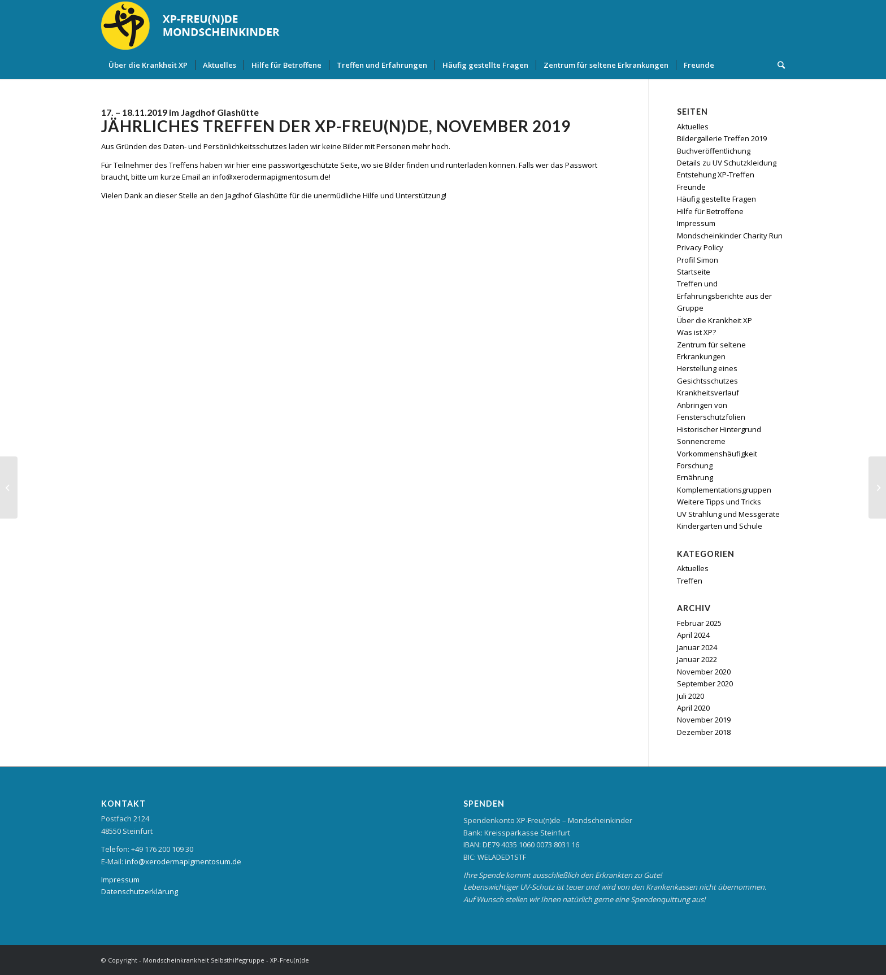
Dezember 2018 (704, 732)
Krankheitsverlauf (708, 393)
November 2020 (704, 672)
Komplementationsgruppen (724, 490)
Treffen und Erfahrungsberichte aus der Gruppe (724, 295)
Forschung (695, 465)
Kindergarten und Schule (719, 526)
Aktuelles (693, 126)
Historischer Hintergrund (719, 429)
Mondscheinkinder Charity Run (730, 235)
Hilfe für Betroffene (710, 211)
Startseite (693, 272)
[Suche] (777, 65)
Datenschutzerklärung (139, 891)
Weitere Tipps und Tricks (719, 502)
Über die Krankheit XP (714, 320)
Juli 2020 (690, 696)
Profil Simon (697, 260)
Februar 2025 (699, 623)
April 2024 (693, 635)
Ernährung (695, 477)
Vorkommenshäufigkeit (717, 454)
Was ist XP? (696, 332)
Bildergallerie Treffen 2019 (722, 138)
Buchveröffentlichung (713, 151)
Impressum (696, 223)
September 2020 (705, 683)
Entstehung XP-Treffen (715, 174)
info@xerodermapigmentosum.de (183, 861)
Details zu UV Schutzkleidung (726, 163)
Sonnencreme (701, 441)
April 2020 (693, 708)
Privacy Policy (700, 247)
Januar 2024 (697, 647)
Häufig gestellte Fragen (716, 199)
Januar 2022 (697, 659)
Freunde (691, 187)
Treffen (689, 581)
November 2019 (704, 720)
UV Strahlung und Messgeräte (728, 514)
